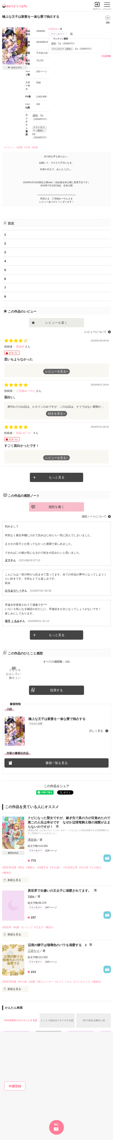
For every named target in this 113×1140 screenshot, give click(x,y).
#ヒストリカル (63, 981)
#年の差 (83, 867)
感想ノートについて (94, 516)
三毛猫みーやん (26, 390)
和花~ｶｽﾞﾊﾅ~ (24, 433)
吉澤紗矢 (53, 29)
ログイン (97, 9)
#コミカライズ (81, 981)
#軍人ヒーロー (45, 981)
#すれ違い (56, 867)
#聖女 (21, 867)
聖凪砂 (20, 346)
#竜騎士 (30, 867)
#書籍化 (6, 872)
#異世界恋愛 (9, 867)
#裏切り (49, 927)
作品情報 (106, 56)
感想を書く (56, 507)
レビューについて (95, 331)
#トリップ (27, 927)
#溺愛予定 (42, 867)
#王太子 (38, 927)
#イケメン (9, 147)
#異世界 (6, 927)
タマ (7, 560)
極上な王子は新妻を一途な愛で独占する (56, 719)
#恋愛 (19, 147)
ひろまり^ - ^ (13, 590)
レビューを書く (56, 322)
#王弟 (27, 147)
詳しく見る (96, 730)
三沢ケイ (34, 950)
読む (56, 1124)
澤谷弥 (32, 839)
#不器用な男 (70, 867)
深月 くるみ (12, 621)
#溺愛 (16, 927)
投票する (56, 690)
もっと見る (57, 477)
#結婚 (35, 147)
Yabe (31, 896)
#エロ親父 (96, 867)
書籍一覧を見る (56, 763)
